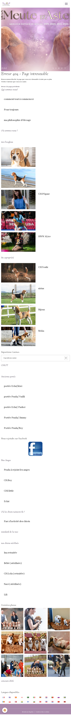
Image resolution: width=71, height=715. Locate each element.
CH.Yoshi (43, 267)
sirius (41, 288)
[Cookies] (4, 710)
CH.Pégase (44, 194)
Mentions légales (27, 712)
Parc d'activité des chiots (17, 521)
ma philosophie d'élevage (17, 120)
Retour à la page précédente (10, 87)
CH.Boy (8, 480)
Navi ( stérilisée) (12, 584)
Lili (5, 594)
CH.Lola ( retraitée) (14, 573)
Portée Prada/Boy (13, 428)
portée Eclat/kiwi (13, 386)
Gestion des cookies (42, 712)
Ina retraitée (10, 552)
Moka (41, 331)
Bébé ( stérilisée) (13, 563)
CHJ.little (9, 491)
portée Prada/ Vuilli (14, 396)
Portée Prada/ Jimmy (15, 417)
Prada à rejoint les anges (17, 469)
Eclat (6, 501)
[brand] (7, 4)
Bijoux (41, 309)
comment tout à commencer (19, 99)
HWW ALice (44, 236)
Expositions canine (10, 358)
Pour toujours (11, 109)
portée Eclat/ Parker (14, 407)
